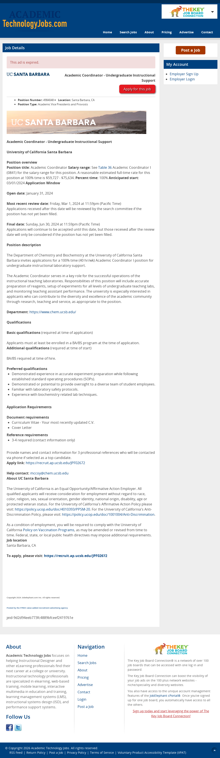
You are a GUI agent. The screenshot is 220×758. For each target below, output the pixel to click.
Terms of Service (102, 752)
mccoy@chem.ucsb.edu (49, 473)
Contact (207, 32)
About (149, 32)
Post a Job (190, 50)
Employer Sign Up (184, 74)
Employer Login (182, 79)
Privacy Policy (76, 752)
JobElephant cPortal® (165, 696)
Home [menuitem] (82, 655)
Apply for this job (137, 89)
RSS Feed (16, 752)
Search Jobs (128, 32)
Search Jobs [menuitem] (87, 662)
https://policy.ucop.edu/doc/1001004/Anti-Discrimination (108, 514)
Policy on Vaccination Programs (48, 530)
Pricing (167, 32)
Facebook (9, 727)
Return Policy (35, 752)
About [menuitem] (82, 670)
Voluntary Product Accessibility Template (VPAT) (152, 752)
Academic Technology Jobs (50, 748)
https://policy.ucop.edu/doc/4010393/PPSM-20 (52, 509)
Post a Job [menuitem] (86, 706)
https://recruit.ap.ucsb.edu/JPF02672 (55, 462)
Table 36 (105, 167)
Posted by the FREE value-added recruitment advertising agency (37, 608)
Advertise (186, 32)
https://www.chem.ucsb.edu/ (52, 312)
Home (107, 32)
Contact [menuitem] (84, 692)
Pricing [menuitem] (83, 677)
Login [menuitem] (82, 699)
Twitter (18, 727)
